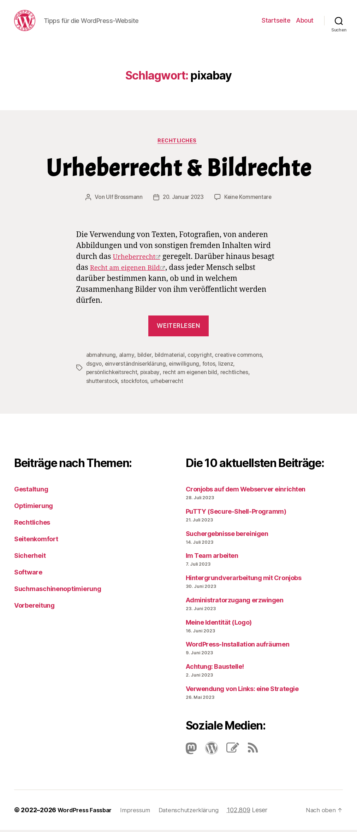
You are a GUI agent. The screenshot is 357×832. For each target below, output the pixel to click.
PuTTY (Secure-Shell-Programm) (236, 513)
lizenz (228, 366)
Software (28, 574)
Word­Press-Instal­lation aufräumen (238, 646)
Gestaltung (31, 491)
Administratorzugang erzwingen (235, 602)
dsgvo (94, 366)
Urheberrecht (137, 260)
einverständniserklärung (136, 366)
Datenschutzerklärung (196, 812)
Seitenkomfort (36, 541)
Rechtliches (178, 143)
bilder (144, 357)
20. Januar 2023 (182, 200)
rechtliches (239, 374)
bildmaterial (170, 357)
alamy (127, 357)
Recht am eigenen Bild (129, 271)
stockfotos (136, 383)
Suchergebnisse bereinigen (227, 535)
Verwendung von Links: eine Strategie (242, 691)
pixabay (152, 374)
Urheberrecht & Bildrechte (178, 171)
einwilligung (186, 366)
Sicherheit (30, 557)
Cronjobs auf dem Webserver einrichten (245, 491)
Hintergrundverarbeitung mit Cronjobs (244, 580)
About (305, 21)
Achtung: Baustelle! (215, 668)
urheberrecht (170, 383)
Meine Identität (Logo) (219, 624)
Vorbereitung (34, 607)
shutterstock (102, 383)
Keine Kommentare (249, 200)
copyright (201, 357)
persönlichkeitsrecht (112, 374)
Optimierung (33, 508)
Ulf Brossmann (122, 200)
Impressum (141, 812)
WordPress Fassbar (87, 812)
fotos (211, 366)
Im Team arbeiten (212, 557)
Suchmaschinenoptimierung (57, 591)
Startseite (276, 21)
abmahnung (101, 357)
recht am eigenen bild (193, 374)
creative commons (240, 357)
